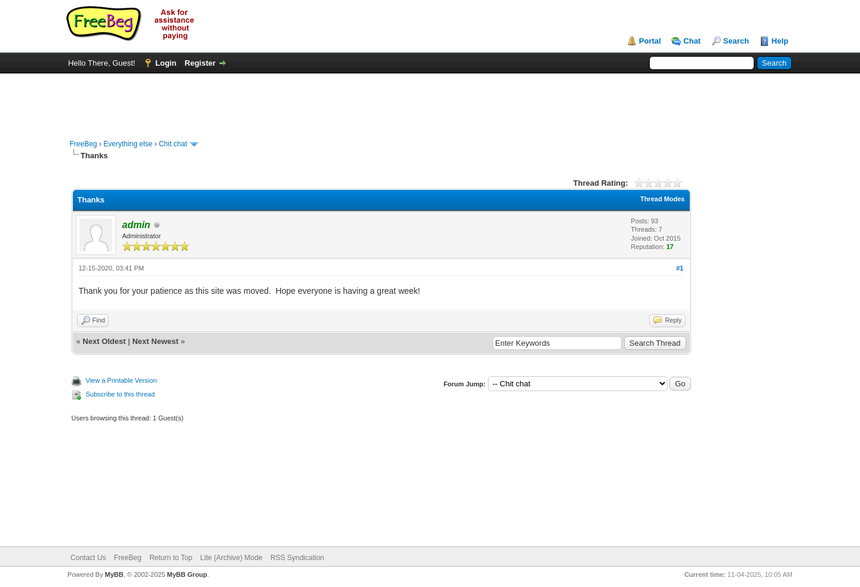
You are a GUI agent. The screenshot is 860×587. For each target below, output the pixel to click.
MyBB (114, 574)
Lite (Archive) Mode (231, 558)
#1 (679, 268)
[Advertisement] (430, 100)
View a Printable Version (121, 380)
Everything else (127, 144)
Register (200, 63)
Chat (692, 40)
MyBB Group (187, 574)
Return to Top (170, 558)
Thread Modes (662, 198)
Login (165, 63)
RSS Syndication (297, 558)
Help (780, 40)
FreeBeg (83, 144)
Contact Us (88, 558)
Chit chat (173, 144)
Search (736, 40)
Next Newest (155, 341)
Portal (650, 40)
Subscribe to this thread (120, 394)
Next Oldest (103, 341)
